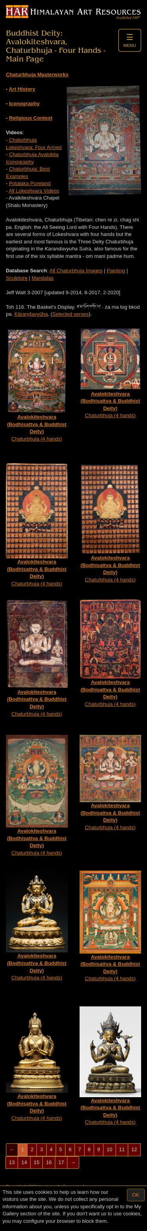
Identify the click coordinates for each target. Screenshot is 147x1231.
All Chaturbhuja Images (75, 271)
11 (122, 1149)
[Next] (73, 1162)
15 (36, 1162)
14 (24, 1162)
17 (61, 1162)
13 (12, 1162)
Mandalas (43, 278)
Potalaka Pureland (30, 183)
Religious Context (31, 118)
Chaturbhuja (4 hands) (37, 385)
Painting (116, 271)
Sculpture (16, 278)
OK (136, 1195)
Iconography (24, 103)
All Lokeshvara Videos (34, 191)
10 (109, 1149)
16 (48, 1162)
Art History (22, 89)
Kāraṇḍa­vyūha (31, 314)
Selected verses (71, 314)
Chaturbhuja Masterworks (37, 74)
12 (134, 1149)
